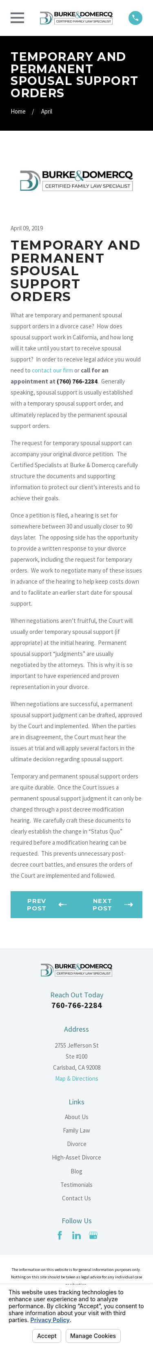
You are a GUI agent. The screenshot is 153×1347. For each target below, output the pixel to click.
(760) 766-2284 (77, 381)
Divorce (76, 1144)
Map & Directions (76, 1078)
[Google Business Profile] (93, 1235)
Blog (76, 1171)
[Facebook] (59, 1235)
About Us (77, 1117)
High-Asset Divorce (76, 1157)
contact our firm (52, 370)
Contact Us (76, 1198)
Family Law (76, 1130)
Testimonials (76, 1185)
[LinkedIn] (76, 1235)
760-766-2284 (76, 1005)
